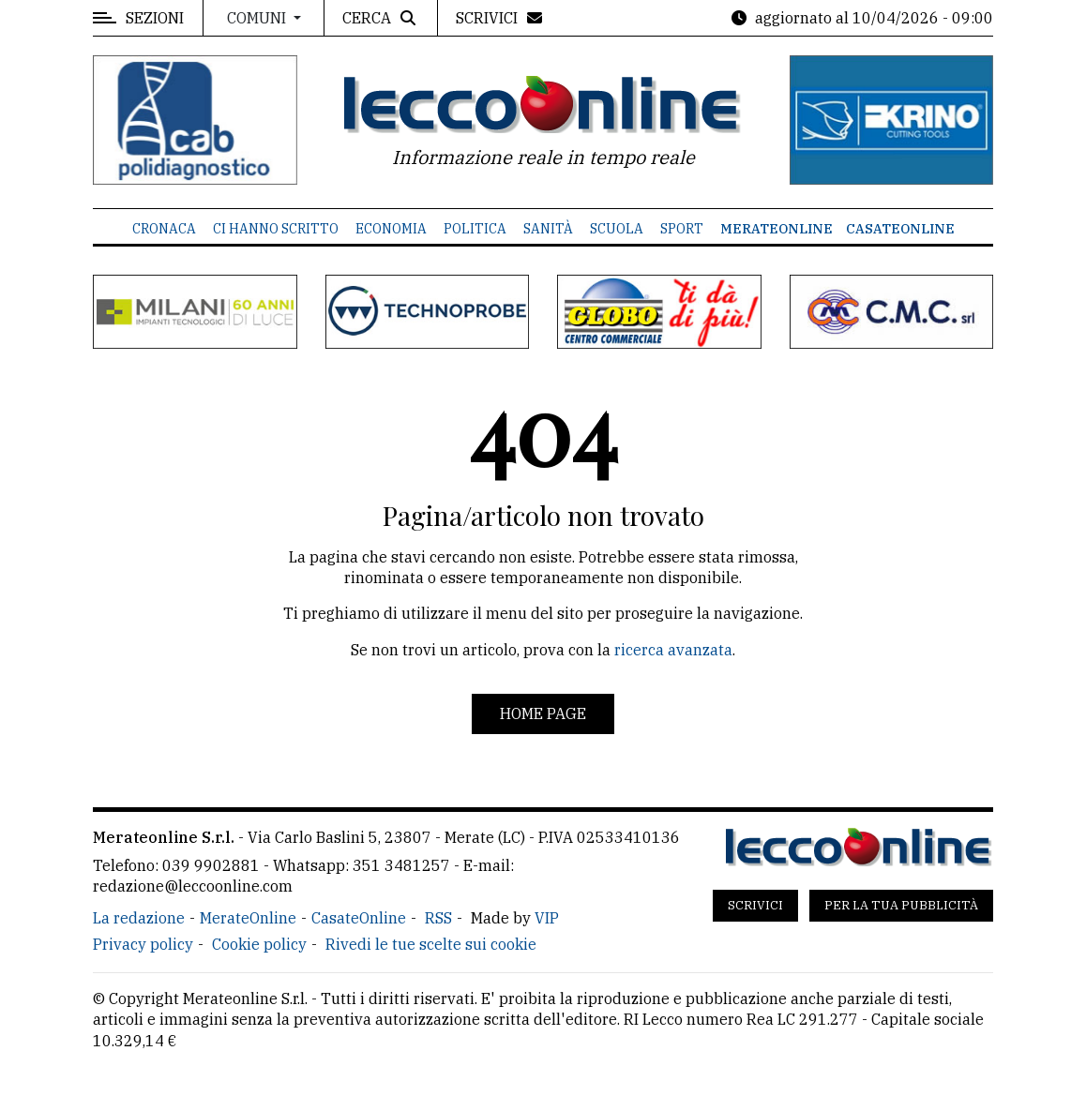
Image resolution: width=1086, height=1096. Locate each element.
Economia (391, 228)
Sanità (548, 228)
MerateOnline (776, 228)
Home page (543, 713)
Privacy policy (143, 944)
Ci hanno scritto (276, 228)
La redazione (139, 917)
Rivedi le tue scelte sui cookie (430, 944)
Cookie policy (259, 944)
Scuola (616, 228)
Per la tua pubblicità (901, 905)
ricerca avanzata (673, 649)
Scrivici (755, 905)
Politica (475, 228)
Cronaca (164, 228)
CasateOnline (900, 228)
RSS (438, 917)
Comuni (258, 17)
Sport (681, 228)
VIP (547, 917)
